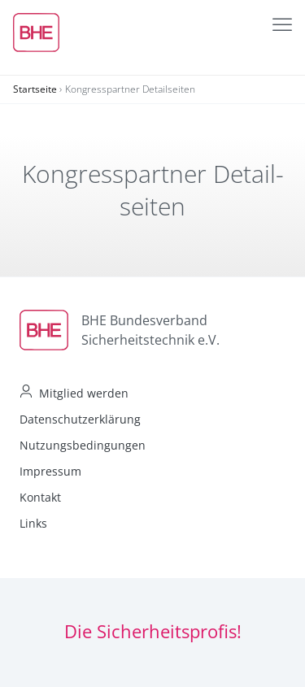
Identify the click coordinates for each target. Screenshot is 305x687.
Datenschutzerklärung (80, 419)
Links (33, 523)
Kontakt (40, 497)
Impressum (50, 471)
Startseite (35, 89)
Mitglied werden (84, 393)
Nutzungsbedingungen (83, 445)
